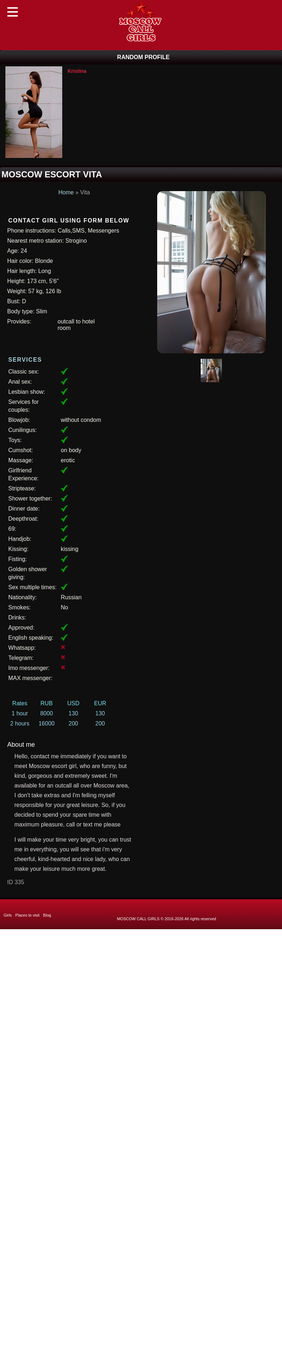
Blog (47, 915)
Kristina (77, 71)
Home (66, 192)
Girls (8, 915)
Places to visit (27, 915)
